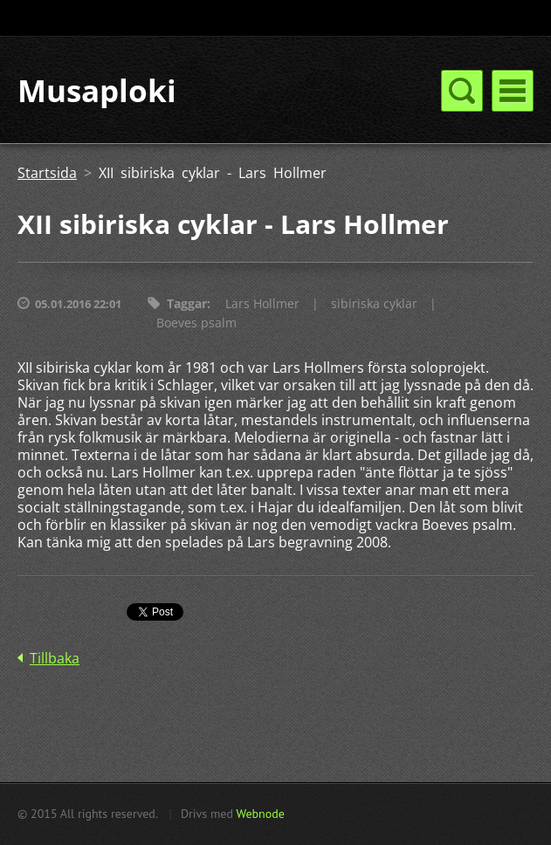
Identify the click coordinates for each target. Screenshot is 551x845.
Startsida (47, 172)
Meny (513, 91)
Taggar (187, 303)
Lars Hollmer (262, 303)
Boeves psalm (196, 322)
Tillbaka (54, 658)
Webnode (260, 813)
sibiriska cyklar (374, 303)
